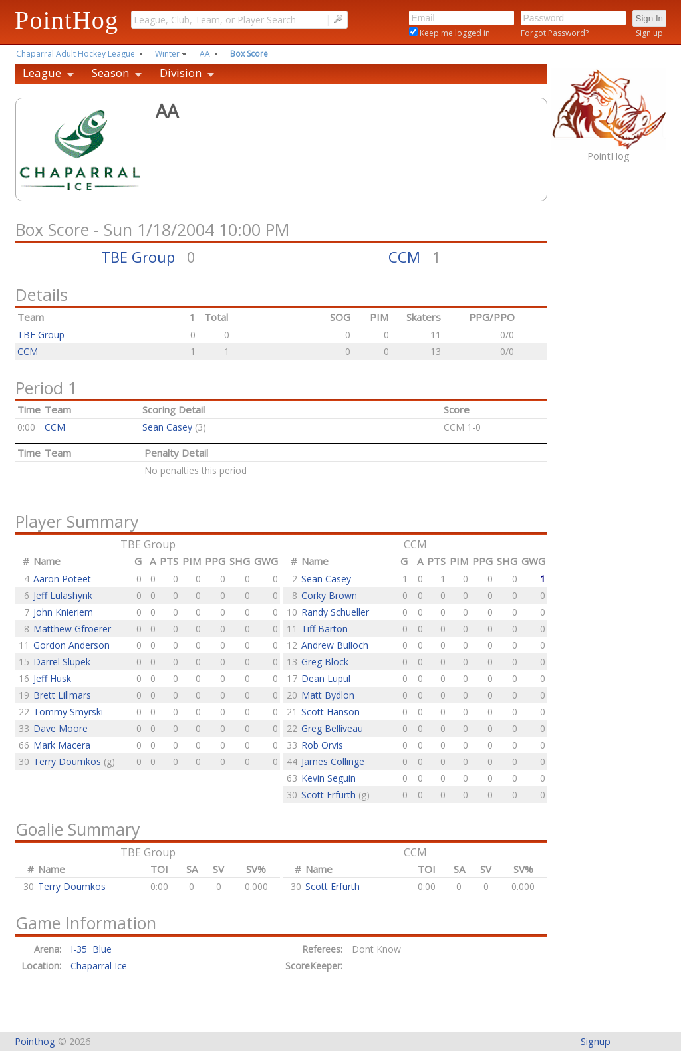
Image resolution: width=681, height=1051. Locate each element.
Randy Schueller (335, 612)
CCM (404, 257)
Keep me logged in (454, 33)
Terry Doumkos (68, 761)
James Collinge (332, 761)
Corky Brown (329, 595)
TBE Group (138, 257)
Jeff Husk (52, 678)
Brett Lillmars (62, 695)
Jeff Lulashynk (62, 595)
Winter (167, 53)
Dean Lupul (325, 678)
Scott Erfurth (329, 794)
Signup (596, 1041)
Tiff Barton (324, 628)
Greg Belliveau (332, 728)
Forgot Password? (555, 33)
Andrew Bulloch (334, 645)
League (42, 72)
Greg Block (324, 661)
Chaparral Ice (98, 965)
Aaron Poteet (62, 578)
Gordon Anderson (71, 645)
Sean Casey (167, 427)
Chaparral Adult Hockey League (75, 53)
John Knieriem (63, 612)
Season (110, 72)
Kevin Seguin (328, 778)
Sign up (649, 33)
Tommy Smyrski (68, 711)
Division (181, 72)
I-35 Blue (91, 949)
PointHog (66, 20)
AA (205, 53)
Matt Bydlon (327, 695)
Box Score (249, 53)
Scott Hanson (330, 711)
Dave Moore (60, 728)
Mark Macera (61, 745)
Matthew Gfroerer (72, 628)
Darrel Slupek (61, 661)
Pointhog (35, 1041)
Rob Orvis (322, 745)
